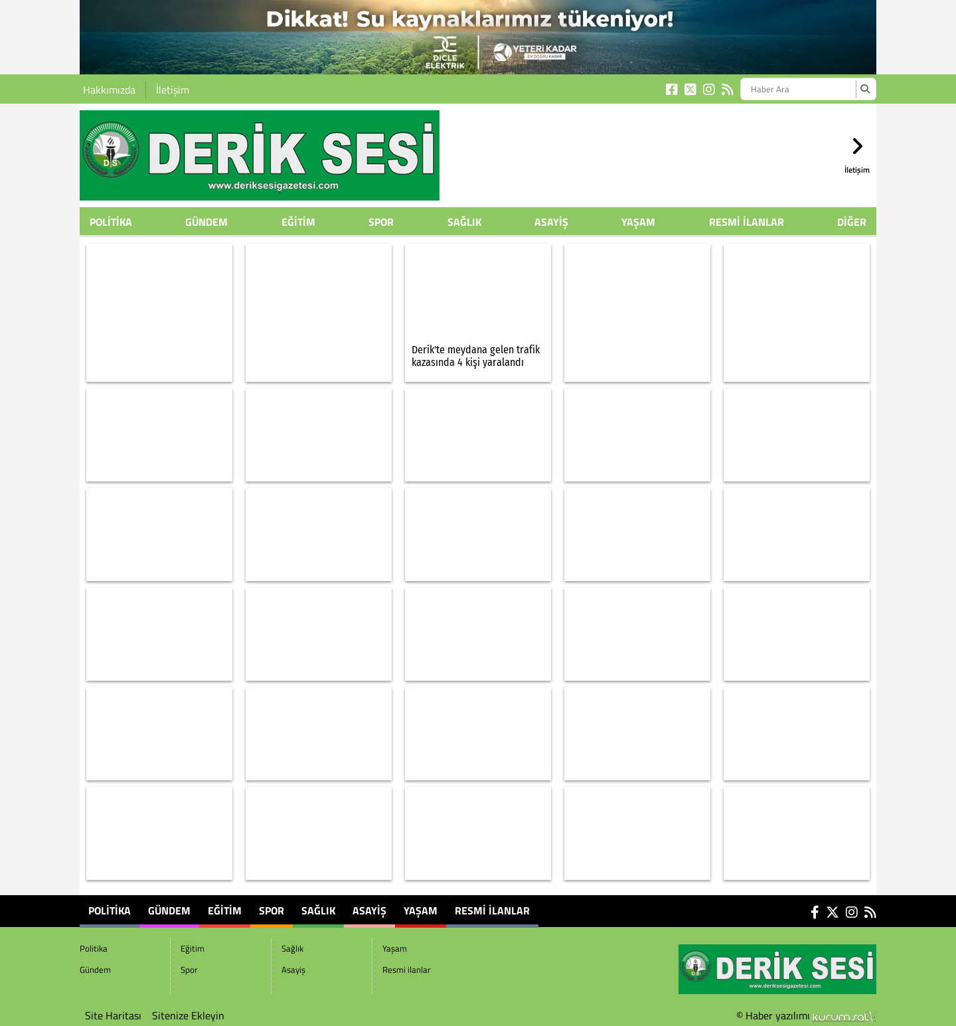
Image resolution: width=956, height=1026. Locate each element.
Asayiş (551, 222)
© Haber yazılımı (806, 1015)
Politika (111, 222)
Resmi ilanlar (746, 222)
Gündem (206, 222)
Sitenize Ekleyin (188, 1015)
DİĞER (851, 222)
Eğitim (298, 222)
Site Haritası (113, 1015)
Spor (381, 222)
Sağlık (464, 222)
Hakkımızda (109, 90)
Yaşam (638, 222)
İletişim (172, 90)
